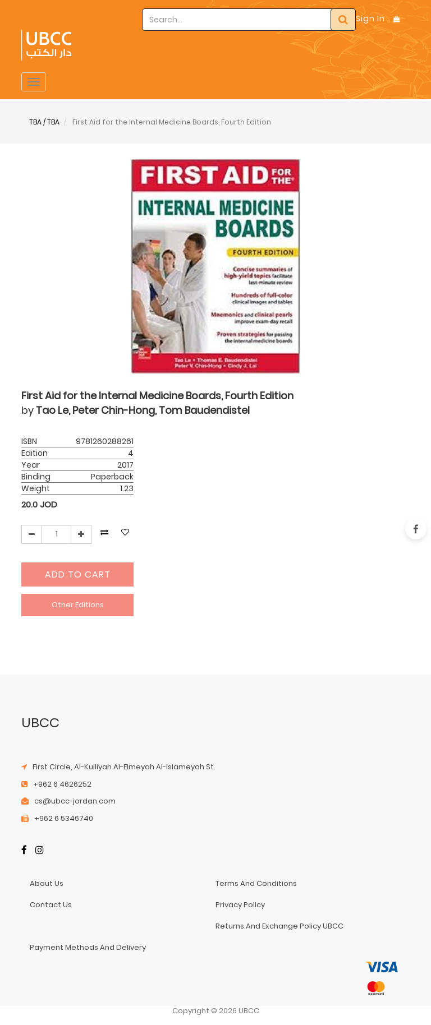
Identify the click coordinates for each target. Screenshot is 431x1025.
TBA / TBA (44, 122)
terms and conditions (256, 883)
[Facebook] (24, 851)
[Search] (343, 19)
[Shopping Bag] (396, 19)
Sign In (370, 18)
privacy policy (240, 904)
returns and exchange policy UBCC (279, 926)
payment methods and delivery (88, 947)
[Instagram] (39, 851)
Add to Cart (78, 574)
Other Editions (78, 604)
